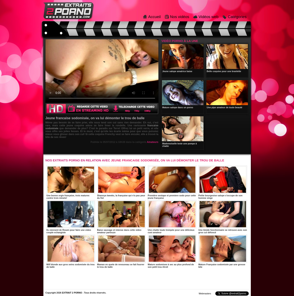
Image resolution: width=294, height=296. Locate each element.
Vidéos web (208, 17)
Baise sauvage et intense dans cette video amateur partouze (121, 217)
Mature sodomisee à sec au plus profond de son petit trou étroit (172, 251)
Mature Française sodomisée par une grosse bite (222, 251)
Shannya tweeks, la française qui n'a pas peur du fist (121, 182)
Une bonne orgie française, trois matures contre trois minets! (71, 182)
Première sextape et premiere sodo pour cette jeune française (172, 182)
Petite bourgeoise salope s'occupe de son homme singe (222, 182)
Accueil (154, 17)
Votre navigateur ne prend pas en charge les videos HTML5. (101, 71)
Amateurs (152, 142)
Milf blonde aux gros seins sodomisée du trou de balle (71, 251)
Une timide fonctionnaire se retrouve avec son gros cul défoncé (222, 217)
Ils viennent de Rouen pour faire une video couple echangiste (71, 217)
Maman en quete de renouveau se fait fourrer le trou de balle (121, 251)
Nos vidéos (179, 17)
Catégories (237, 17)
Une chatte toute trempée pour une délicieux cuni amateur (172, 217)
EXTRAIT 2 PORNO (72, 292)
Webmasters (205, 293)
